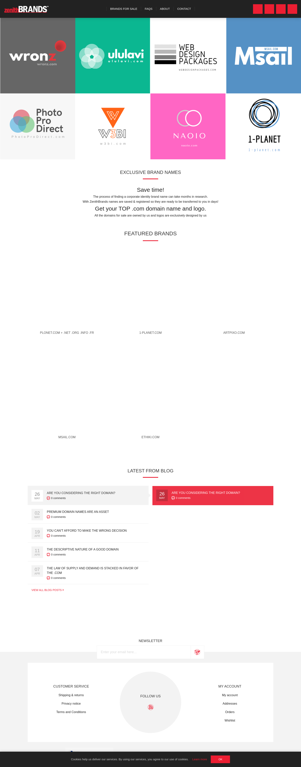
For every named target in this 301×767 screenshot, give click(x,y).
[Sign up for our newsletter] (144, 652)
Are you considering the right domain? (206, 492)
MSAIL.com (67, 437)
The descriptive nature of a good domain (83, 549)
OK (220, 759)
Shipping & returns (71, 695)
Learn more (199, 759)
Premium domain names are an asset (78, 511)
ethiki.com (150, 437)
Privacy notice (71, 703)
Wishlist (230, 720)
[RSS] (150, 707)
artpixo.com (234, 332)
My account (230, 695)
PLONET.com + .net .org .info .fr (67, 332)
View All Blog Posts (46, 590)
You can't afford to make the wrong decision (87, 530)
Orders (230, 712)
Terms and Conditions (71, 712)
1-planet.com (150, 332)
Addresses (230, 703)
